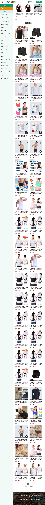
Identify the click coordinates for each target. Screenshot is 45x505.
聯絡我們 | (18, 495)
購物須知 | (28, 495)
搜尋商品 (39, 1)
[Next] (32, 484)
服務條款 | (40, 495)
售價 (16, 43)
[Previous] (26, 484)
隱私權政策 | (34, 495)
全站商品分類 (29, 497)
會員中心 (5, 5)
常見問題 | (23, 495)
